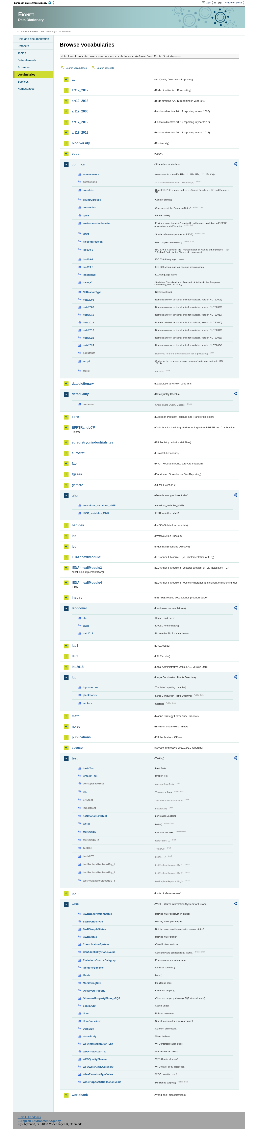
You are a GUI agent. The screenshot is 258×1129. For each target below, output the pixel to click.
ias (74, 536)
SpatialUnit (89, 1005)
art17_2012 (80, 122)
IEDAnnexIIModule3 (87, 567)
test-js (87, 823)
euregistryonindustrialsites (92, 442)
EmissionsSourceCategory (99, 960)
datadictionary (83, 383)
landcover (79, 608)
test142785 (89, 831)
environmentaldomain (96, 223)
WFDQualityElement (95, 1059)
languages (89, 274)
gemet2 (77, 485)
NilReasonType (92, 292)
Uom (85, 1013)
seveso (77, 747)
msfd (75, 716)
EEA (34, 3)
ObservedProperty (94, 990)
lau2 (75, 656)
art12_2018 (80, 101)
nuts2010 (88, 314)
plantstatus (90, 695)
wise (75, 904)
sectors (87, 703)
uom (75, 893)
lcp (74, 677)
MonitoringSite (92, 983)
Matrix (87, 975)
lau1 (75, 645)
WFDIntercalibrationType (98, 1043)
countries (89, 190)
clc (84, 618)
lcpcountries (90, 687)
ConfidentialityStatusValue (99, 951)
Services (23, 81)
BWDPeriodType (93, 921)
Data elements (27, 60)
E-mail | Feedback (29, 1117)
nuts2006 (88, 307)
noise (76, 726)
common (78, 164)
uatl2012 (88, 633)
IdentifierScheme (93, 967)
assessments (91, 174)
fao (74, 463)
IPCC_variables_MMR (96, 513)
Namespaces (26, 88)
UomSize (88, 1028)
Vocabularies (26, 74)
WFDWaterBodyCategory (98, 1066)
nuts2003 (88, 299)
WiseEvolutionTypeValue (98, 1074)
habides (78, 525)
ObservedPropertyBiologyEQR (101, 998)
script (86, 361)
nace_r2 (88, 282)
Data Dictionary (47, 31)
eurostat (78, 453)
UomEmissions (92, 1021)
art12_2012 (80, 90)
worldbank (80, 1095)
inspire (77, 597)
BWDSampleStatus (94, 929)
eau (85, 791)
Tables (22, 53)
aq (74, 79)
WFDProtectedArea (94, 1051)
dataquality (80, 394)
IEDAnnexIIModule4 (87, 582)
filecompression (93, 241)
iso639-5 (88, 267)
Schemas (24, 67)
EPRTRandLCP (83, 427)
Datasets (23, 46)
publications (81, 737)
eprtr (75, 417)
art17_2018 (80, 132)
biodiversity (81, 143)
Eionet (33, 31)
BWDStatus (90, 936)
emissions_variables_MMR (99, 505)
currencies (89, 207)
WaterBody (89, 1036)
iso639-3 (88, 259)
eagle (86, 625)
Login (208, 2)
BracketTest (90, 775)
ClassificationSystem (96, 944)
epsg (86, 233)
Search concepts (105, 68)
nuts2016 (88, 330)
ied (74, 546)
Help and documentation (33, 39)
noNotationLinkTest (95, 815)
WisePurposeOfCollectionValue (102, 1081)
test (74, 758)
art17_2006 (80, 111)
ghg (75, 495)
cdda (75, 153)
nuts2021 (88, 337)
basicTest (89, 768)
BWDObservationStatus (97, 913)
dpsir (86, 215)
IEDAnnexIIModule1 (87, 557)
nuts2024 (88, 345)
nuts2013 (88, 322)
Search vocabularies (76, 68)
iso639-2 (88, 249)
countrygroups (92, 199)
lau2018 (78, 667)
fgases (77, 474)
